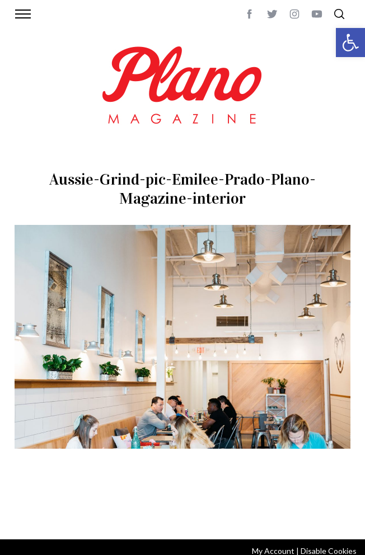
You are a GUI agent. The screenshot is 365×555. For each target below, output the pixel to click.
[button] (350, 42)
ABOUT (34, 502)
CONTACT (67, 502)
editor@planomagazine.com (163, 515)
